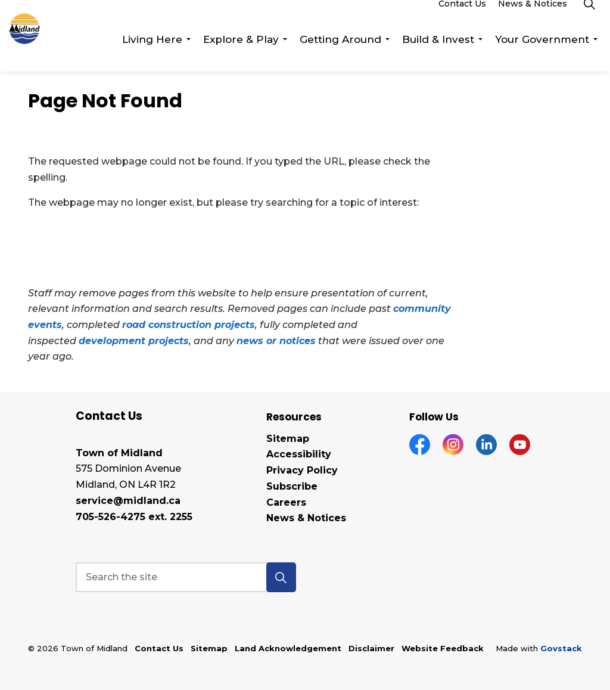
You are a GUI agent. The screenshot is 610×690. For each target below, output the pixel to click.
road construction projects (188, 324)
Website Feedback (443, 648)
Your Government (542, 54)
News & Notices (532, 18)
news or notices (276, 340)
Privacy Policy (302, 470)
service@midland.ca (128, 500)
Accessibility (298, 454)
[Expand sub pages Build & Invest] (480, 54)
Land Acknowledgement (288, 648)
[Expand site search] (589, 18)
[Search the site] (186, 577)
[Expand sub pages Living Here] (188, 54)
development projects (134, 340)
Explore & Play (241, 54)
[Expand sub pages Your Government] (595, 54)
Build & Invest (438, 54)
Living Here (152, 54)
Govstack (561, 648)
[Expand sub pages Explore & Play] (285, 54)
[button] (281, 577)
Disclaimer (371, 648)
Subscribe (292, 486)
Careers (286, 502)
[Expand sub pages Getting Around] (387, 54)
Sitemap (287, 438)
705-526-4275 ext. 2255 (134, 516)
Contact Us (462, 18)
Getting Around (340, 54)
